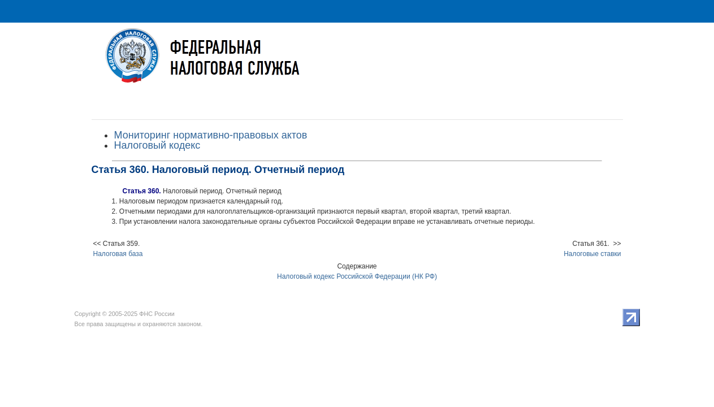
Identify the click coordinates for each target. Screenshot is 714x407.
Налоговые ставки (592, 254)
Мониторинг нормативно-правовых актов (211, 135)
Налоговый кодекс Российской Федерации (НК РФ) (357, 276)
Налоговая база (118, 254)
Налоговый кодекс (157, 145)
